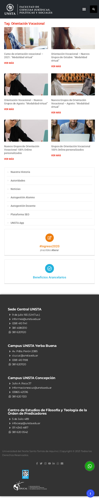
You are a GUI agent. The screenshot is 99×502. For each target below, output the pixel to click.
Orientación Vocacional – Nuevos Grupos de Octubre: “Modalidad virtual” (70, 63)
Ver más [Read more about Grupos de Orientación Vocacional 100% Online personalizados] (56, 161)
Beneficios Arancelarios (49, 283)
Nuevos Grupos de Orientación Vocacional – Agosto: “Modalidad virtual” (70, 109)
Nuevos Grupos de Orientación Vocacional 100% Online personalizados (21, 155)
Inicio (6, 23)
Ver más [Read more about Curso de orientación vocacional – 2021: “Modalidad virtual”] (9, 69)
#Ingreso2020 (49, 252)
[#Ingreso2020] (49, 243)
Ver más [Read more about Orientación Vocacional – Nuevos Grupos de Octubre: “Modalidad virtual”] (56, 72)
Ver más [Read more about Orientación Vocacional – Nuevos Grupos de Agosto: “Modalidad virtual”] (9, 115)
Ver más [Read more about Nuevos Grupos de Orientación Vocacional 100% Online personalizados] (9, 164)
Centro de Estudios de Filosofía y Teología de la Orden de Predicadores (47, 417)
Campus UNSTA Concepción (31, 384)
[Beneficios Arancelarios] (49, 274)
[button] (84, 9)
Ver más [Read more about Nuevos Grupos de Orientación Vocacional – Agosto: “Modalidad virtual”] (56, 118)
